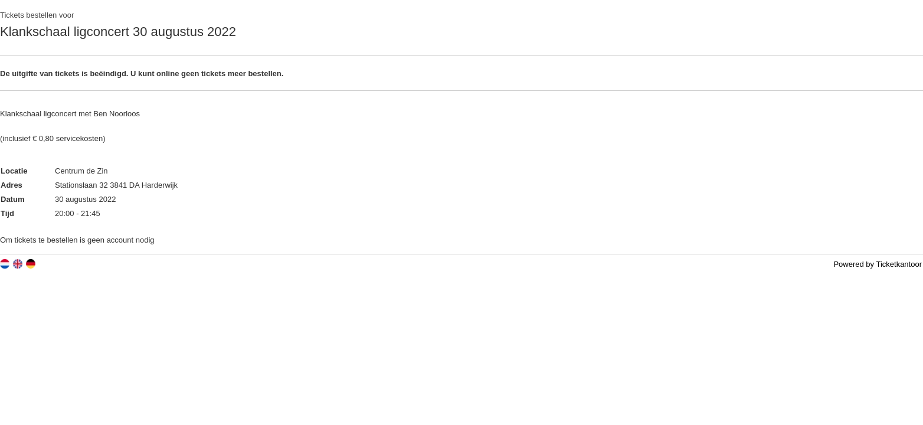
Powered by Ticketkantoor (877, 264)
